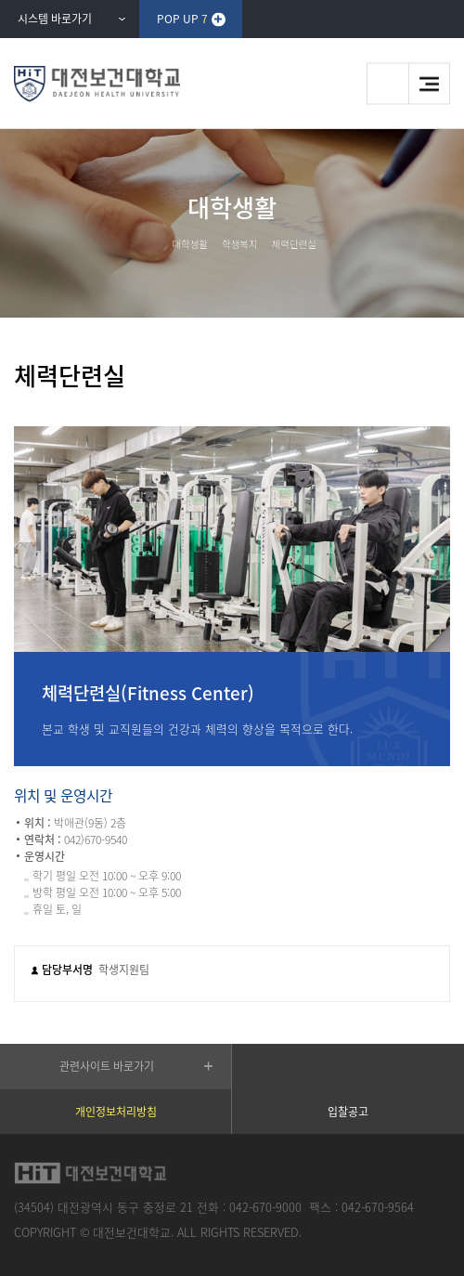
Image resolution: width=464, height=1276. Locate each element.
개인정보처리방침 (116, 1111)
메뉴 (429, 84)
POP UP (182, 18)
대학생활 (190, 244)
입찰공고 (348, 1111)
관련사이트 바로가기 (106, 1066)
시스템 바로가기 (55, 18)
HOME (153, 243)
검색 (387, 84)
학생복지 (240, 244)
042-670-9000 (265, 1207)
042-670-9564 (378, 1207)
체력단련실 (294, 244)
